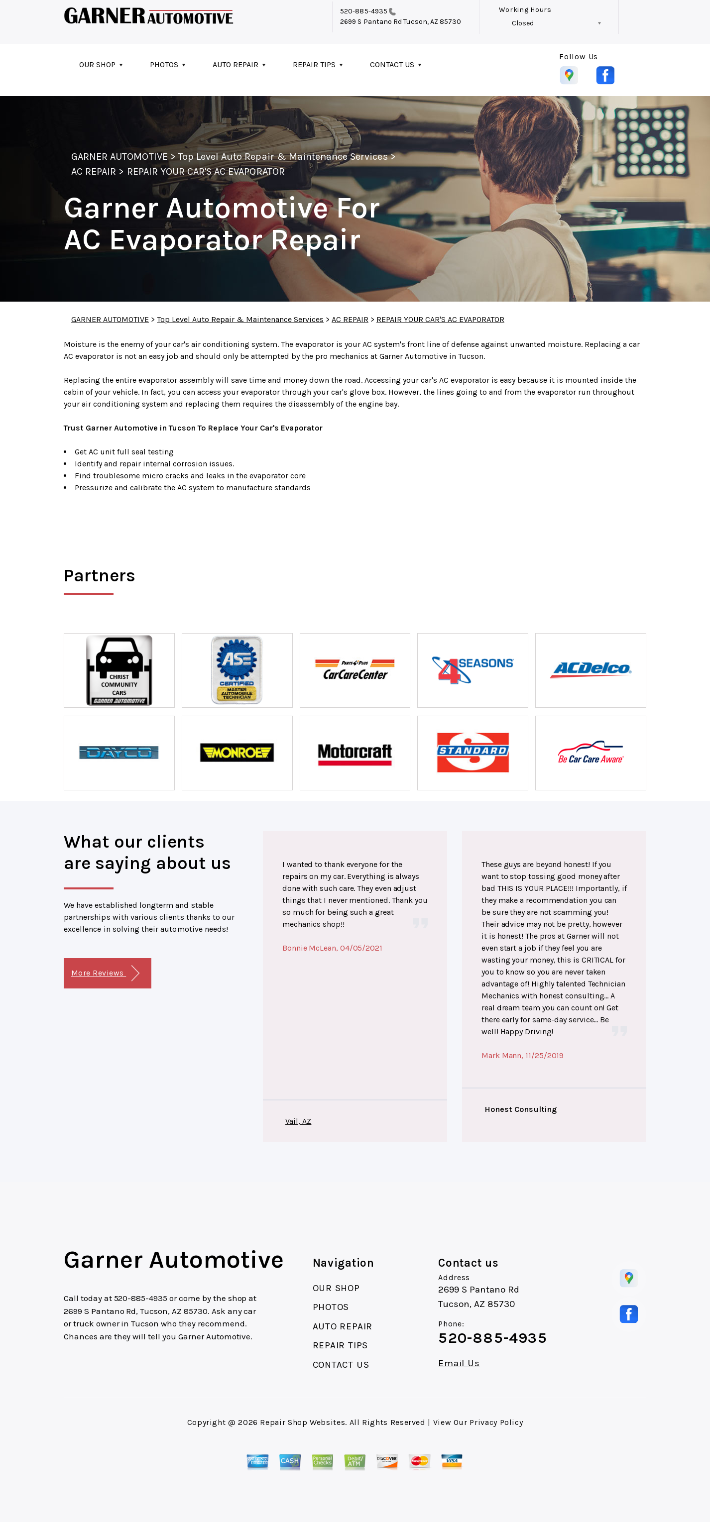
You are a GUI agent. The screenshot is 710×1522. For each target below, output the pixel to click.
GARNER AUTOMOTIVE (119, 156)
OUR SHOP (97, 64)
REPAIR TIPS (314, 64)
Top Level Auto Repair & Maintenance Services (283, 156)
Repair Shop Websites (302, 1422)
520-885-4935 (363, 11)
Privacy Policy (496, 1422)
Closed (523, 23)
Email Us (458, 1363)
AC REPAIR (93, 171)
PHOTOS (164, 64)
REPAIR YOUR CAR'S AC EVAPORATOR (206, 171)
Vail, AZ (298, 1121)
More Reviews (105, 973)
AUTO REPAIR (235, 64)
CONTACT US (392, 64)
